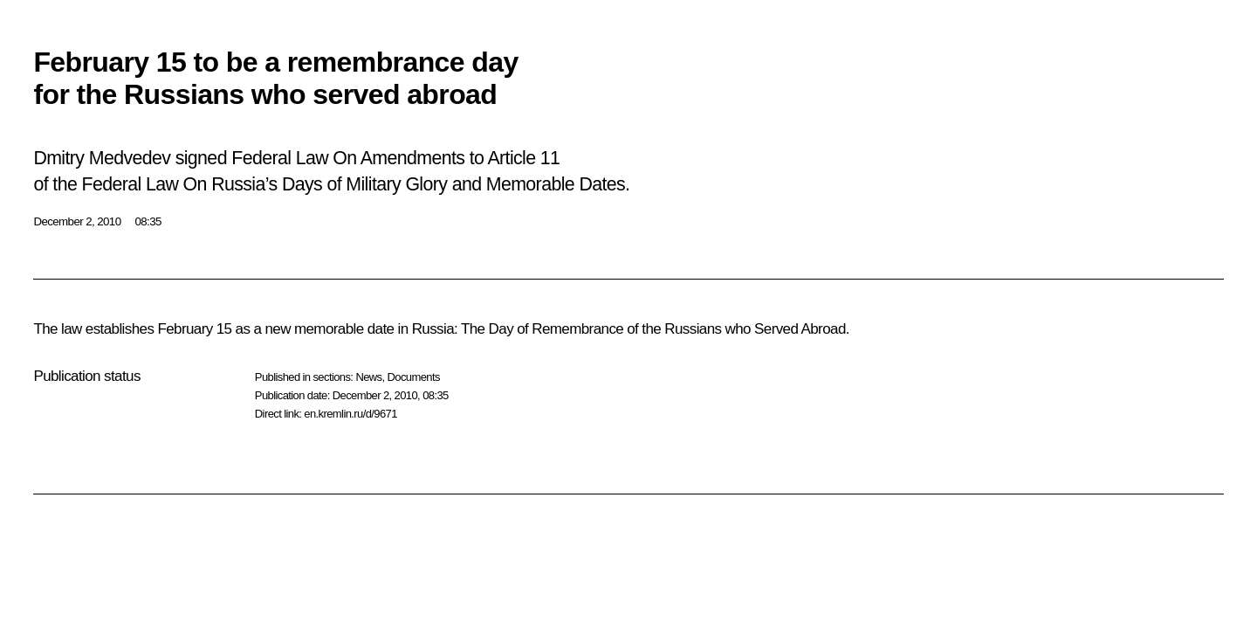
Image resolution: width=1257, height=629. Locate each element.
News (368, 377)
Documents (414, 377)
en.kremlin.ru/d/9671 (350, 413)
